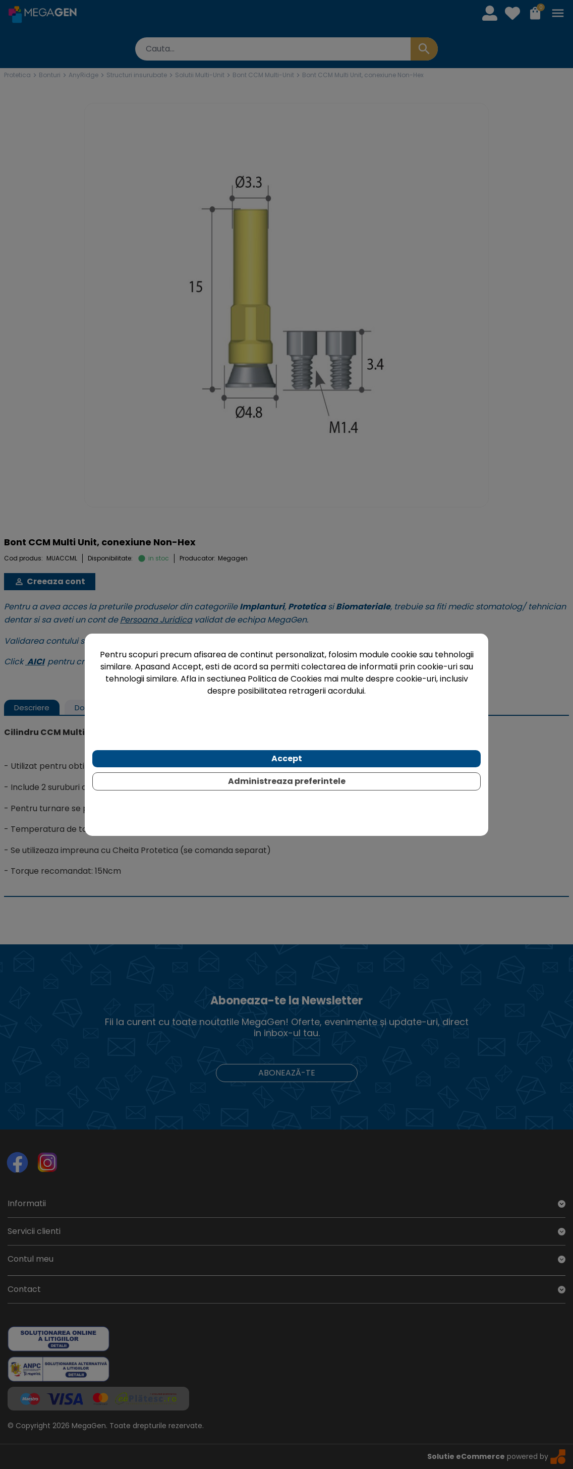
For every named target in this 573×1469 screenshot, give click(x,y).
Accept (286, 758)
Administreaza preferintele (287, 781)
